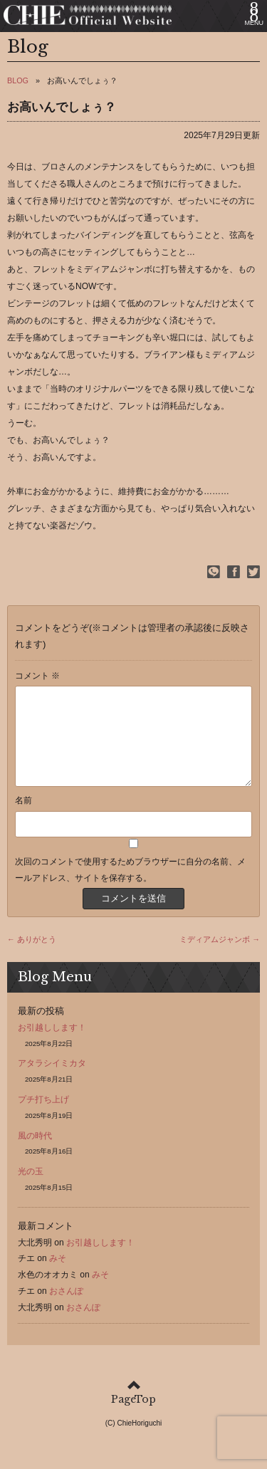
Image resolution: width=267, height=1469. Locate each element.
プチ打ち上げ (43, 1117)
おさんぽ (66, 1308)
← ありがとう (31, 956)
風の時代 (35, 1153)
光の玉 (30, 1188)
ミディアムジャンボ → (219, 956)
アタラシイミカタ (52, 1080)
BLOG (17, 80)
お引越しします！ (52, 1045)
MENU (254, 22)
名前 (23, 817)
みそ (57, 1275)
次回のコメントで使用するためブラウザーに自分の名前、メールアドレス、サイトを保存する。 (130, 887)
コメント (37, 676)
